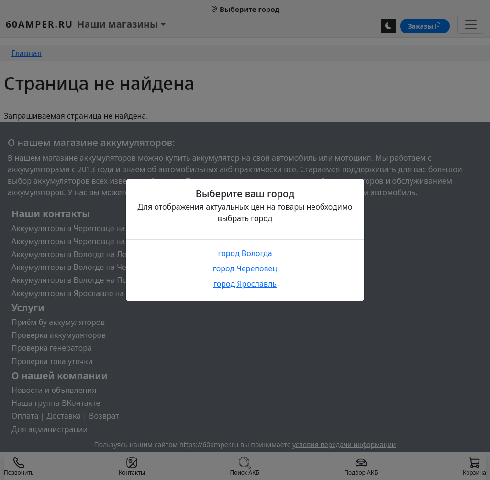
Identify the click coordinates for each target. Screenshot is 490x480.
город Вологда (245, 253)
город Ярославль (245, 284)
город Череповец (245, 268)
